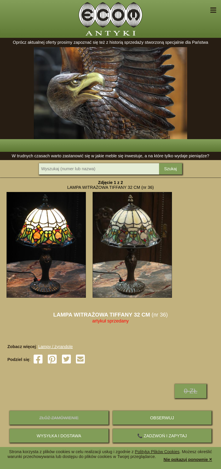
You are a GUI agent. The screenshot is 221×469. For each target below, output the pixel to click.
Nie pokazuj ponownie (187, 459)
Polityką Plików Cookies (157, 451)
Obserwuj (162, 418)
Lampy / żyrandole (55, 346)
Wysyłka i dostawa (59, 435)
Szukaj (170, 168)
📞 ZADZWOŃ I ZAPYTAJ (162, 435)
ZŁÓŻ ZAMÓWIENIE (59, 418)
